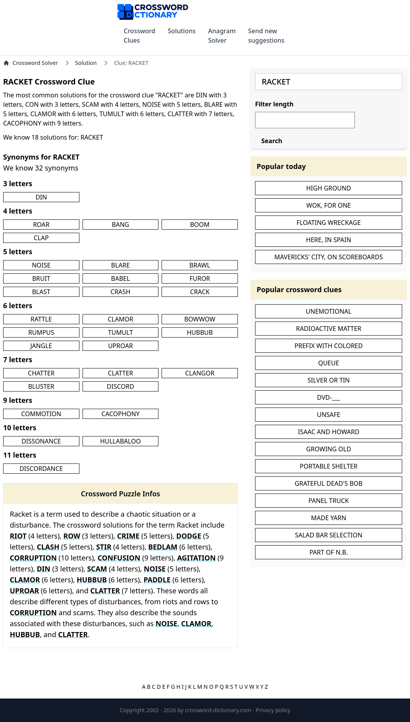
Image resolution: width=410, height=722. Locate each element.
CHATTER (41, 373)
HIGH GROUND (328, 188)
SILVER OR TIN (329, 380)
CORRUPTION (33, 557)
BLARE (120, 265)
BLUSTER (41, 386)
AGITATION (196, 557)
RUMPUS (41, 332)
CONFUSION (118, 557)
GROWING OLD (328, 449)
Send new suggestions (266, 36)
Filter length (274, 104)
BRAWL (199, 265)
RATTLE (41, 319)
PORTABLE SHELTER (328, 466)
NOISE (41, 265)
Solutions (182, 31)
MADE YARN (328, 518)
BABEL (120, 278)
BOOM (200, 224)
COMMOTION (41, 413)
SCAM (97, 568)
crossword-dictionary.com (219, 710)
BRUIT (41, 278)
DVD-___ (328, 397)
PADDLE (157, 579)
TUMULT (120, 332)
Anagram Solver (222, 36)
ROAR (41, 224)
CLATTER (120, 373)
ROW (71, 536)
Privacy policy (273, 710)
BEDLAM (163, 546)
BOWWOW (200, 319)
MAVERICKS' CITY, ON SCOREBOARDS (328, 257)
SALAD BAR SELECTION (328, 535)
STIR (103, 546)
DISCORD (120, 386)
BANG (120, 224)
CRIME (128, 536)
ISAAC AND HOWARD (328, 431)
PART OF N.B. (328, 552)
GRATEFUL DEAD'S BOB (328, 483)
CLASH (48, 546)
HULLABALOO (120, 441)
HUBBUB (199, 332)
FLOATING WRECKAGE (329, 222)
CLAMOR (120, 319)
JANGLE (41, 345)
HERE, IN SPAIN (328, 239)
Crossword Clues (139, 36)
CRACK (200, 291)
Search (271, 140)
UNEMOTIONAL (329, 311)
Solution (86, 62)
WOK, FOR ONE (328, 205)
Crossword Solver (30, 62)
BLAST (41, 291)
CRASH (121, 291)
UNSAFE (328, 414)
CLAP (41, 237)
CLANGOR (199, 373)
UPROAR (120, 345)
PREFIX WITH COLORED (329, 345)
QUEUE (328, 363)
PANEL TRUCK (328, 500)
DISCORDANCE (41, 468)
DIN (41, 197)
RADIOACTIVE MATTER (328, 328)
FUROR (199, 278)
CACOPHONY (120, 413)
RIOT (18, 536)
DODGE (188, 536)
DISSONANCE (41, 441)
